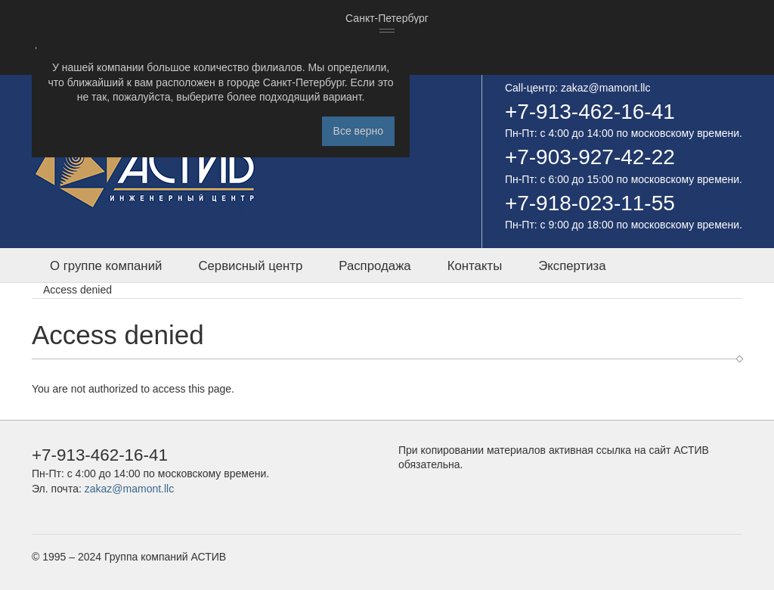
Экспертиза (571, 266)
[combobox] (387, 19)
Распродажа (374, 266)
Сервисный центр (250, 266)
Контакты (474, 266)
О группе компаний (106, 266)
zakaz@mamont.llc (605, 88)
